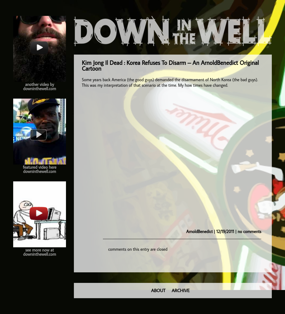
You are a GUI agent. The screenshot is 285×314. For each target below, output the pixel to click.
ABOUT (158, 290)
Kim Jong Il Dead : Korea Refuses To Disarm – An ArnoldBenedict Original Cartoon (170, 65)
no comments (249, 231)
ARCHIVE (181, 290)
